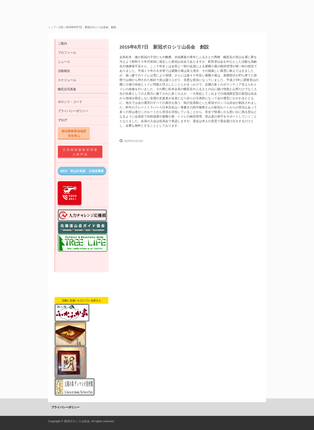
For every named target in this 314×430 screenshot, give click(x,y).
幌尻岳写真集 (67, 89)
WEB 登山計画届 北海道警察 (82, 171)
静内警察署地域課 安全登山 (75, 133)
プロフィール (67, 52)
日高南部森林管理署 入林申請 (82, 152)
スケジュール (67, 80)
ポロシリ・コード (70, 102)
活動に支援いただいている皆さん (81, 300)
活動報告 (64, 71)
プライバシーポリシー (73, 111)
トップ (52, 27)
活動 (60, 27)
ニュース (64, 62)
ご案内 (62, 43)
